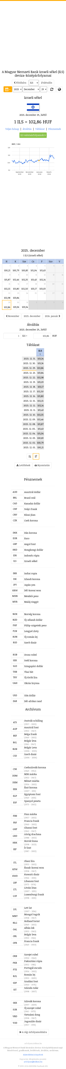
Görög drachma (32, 834)
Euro (26, 538)
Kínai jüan (29, 514)
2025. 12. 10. (29, 414)
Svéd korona (30, 660)
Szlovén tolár (31, 988)
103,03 (42, 288)
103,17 (34, 288)
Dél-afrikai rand (33, 701)
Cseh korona (31, 520)
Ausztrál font (31, 727)
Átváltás (27, 129)
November (12, 316)
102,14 (43, 279)
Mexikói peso (31, 596)
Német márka (31, 781)
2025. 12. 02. (29, 442)
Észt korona (30, 787)
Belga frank (30, 734)
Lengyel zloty (31, 631)
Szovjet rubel (31, 954)
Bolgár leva (30, 740)
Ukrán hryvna (31, 683)
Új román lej (30, 636)
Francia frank (31, 821)
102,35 (25, 279)
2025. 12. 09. (29, 419)
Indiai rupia (30, 573)
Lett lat (28, 907)
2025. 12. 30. (29, 363)
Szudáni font (31, 981)
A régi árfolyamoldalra (33, 1032)
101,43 (34, 279)
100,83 (25, 270)
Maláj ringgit (31, 601)
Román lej (29, 974)
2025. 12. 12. (30, 405)
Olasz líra (29, 861)
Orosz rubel (30, 654)
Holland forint (32, 921)
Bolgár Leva (30, 747)
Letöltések (23, 465)
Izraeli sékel (30, 561)
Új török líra (30, 677)
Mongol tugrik (32, 914)
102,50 (24, 288)
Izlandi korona (32, 579)
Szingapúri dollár (33, 666)
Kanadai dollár (32, 503)
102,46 (16, 279)
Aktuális (46, 82)
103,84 (16, 297)
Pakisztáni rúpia (33, 961)
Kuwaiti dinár (31, 874)
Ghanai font (30, 827)
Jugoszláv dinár (32, 1021)
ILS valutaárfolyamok (33, 135)
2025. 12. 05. (29, 428)
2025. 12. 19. (30, 382)
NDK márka (30, 774)
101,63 (43, 270)
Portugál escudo (33, 968)
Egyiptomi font (32, 794)
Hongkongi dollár (33, 549)
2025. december (32, 316)
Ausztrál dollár (32, 492)
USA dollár (30, 695)
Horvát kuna (31, 841)
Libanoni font (31, 881)
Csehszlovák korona (35, 767)
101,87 (7, 279)
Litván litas (30, 887)
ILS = (24, 335)
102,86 (7, 307)
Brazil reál (29, 497)
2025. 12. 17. (30, 391)
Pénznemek (54, 129)
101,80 (16, 288)
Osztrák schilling (33, 720)
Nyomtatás (42, 465)
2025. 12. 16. (30, 396)
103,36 (16, 307)
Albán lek (29, 927)
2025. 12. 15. (29, 400)
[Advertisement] (33, 34)
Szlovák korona (32, 1001)
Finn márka (30, 814)
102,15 (7, 288)
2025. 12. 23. (29, 372)
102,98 (7, 297)
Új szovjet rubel (32, 1008)
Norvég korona (32, 614)
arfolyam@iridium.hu (33, 1061)
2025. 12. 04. (29, 433)
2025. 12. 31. (30, 358)
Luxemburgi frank (34, 894)
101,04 (34, 270)
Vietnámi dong (32, 1014)
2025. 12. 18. (30, 386)
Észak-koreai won (34, 867)
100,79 (16, 270)
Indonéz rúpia (31, 555)
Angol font (30, 544)
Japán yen (29, 584)
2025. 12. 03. (29, 438)
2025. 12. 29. (29, 368)
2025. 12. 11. (30, 410)
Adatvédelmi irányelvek (33, 1054)
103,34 (25, 307)
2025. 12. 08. (29, 424)
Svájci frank (30, 509)
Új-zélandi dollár (33, 619)
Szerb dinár (30, 642)
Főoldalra (20, 82)
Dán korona (30, 532)
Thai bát (28, 671)
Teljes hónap (12, 129)
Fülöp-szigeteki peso (35, 625)
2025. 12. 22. (29, 377)
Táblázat (40, 129)
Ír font (27, 847)
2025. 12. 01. (29, 447)
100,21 (7, 270)
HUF (54, 335)
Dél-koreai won (32, 590)
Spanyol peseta (32, 801)
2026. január (52, 316)
